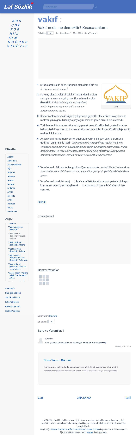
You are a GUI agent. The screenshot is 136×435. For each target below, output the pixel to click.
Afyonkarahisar (14, 165)
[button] (85, 361)
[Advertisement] (84, 58)
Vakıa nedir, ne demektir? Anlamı (16, 243)
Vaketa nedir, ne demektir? (15, 228)
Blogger (89, 432)
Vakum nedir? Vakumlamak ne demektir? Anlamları (17, 257)
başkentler (12, 211)
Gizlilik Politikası (12, 311)
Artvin (10, 192)
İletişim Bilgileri (12, 302)
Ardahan (11, 188)
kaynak (42, 201)
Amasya (11, 176)
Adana (10, 157)
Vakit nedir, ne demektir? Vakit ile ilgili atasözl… (17, 266)
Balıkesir (11, 204)
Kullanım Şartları (12, 306)
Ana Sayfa (10, 288)
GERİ (40, 397)
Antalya (10, 184)
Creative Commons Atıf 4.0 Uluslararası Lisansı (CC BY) (75, 429)
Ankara (10, 180)
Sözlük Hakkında (12, 297)
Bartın (10, 207)
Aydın (10, 200)
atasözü (11, 196)
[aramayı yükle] (67, 6)
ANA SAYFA (84, 397)
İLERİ (128, 397)
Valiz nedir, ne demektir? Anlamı (16, 250)
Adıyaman (12, 161)
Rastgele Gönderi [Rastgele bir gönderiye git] (13, 293)
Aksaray (11, 172)
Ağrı (9, 168)
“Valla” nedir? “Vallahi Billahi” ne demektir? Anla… (18, 275)
